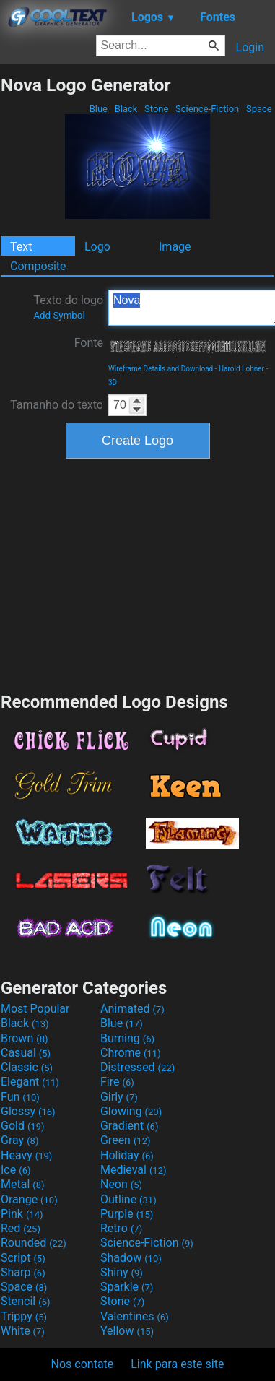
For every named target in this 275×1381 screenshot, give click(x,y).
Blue (98, 108)
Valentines (134, 1316)
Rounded (33, 1243)
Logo (97, 247)
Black (125, 108)
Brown (24, 1038)
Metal (23, 1184)
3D (112, 382)
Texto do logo (68, 307)
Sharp (23, 1272)
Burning (127, 1038)
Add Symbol (58, 315)
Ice (15, 1170)
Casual (26, 1053)
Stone (156, 108)
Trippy (24, 1316)
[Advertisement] (138, 573)
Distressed (137, 1067)
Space (259, 108)
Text (21, 247)
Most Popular (35, 1009)
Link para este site (177, 1364)
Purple (126, 1214)
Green (125, 1140)
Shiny (121, 1272)
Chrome (130, 1053)
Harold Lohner (241, 369)
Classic (27, 1067)
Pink (22, 1214)
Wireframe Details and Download (160, 369)
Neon (121, 1184)
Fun (20, 1097)
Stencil (25, 1301)
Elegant (30, 1081)
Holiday (127, 1155)
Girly (119, 1097)
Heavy (26, 1155)
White (23, 1331)
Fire (117, 1081)
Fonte (88, 343)
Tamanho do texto (56, 405)
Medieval (133, 1170)
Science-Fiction (207, 108)
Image (175, 247)
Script (23, 1258)
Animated (132, 1009)
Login (250, 47)
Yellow (127, 1331)
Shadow (131, 1258)
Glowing (131, 1111)
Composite (38, 266)
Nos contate (82, 1364)
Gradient (129, 1126)
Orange (29, 1199)
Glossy (28, 1111)
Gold (23, 1126)
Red (20, 1228)
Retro (121, 1228)
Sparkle (126, 1287)
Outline (128, 1199)
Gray (19, 1140)
